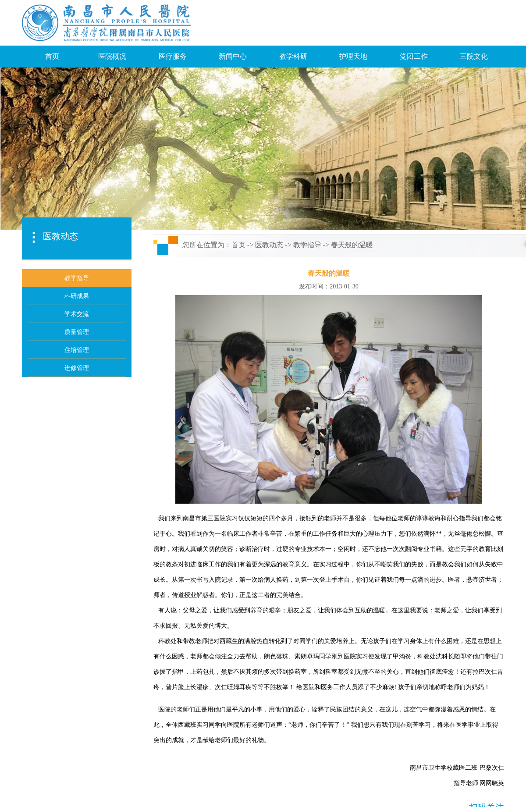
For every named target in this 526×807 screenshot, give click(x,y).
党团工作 (414, 56)
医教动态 (269, 245)
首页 (52, 56)
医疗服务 (173, 56)
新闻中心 (233, 56)
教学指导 (307, 245)
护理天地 (353, 56)
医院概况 (112, 56)
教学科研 (293, 56)
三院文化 (474, 56)
